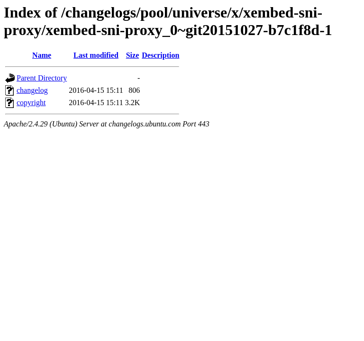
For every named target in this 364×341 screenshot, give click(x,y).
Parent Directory (42, 78)
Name (41, 55)
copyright (31, 103)
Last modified (95, 55)
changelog (32, 90)
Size (132, 55)
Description (160, 55)
